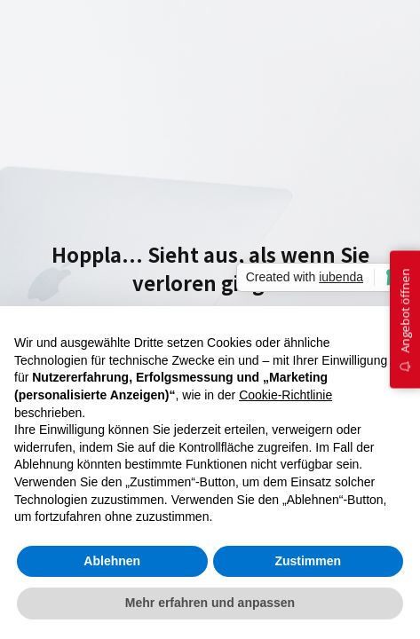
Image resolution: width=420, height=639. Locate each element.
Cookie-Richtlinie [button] (285, 395)
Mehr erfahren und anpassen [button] (210, 603)
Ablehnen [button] (111, 561)
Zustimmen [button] (307, 561)
